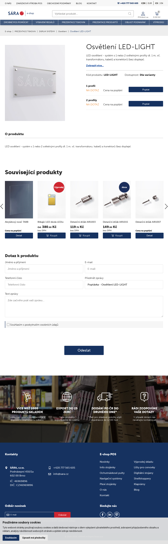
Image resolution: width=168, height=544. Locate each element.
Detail (19, 249)
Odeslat (84, 354)
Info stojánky (107, 471)
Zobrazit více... (95, 65)
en (161, 3)
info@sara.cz (60, 477)
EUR (150, 3)
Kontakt (92, 3)
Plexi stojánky (108, 487)
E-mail (89, 266)
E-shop (8, 31)
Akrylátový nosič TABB (17, 231)
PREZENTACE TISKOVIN (27, 31)
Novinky (105, 465)
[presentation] (84, 340)
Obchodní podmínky (59, 3)
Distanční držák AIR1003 (84, 231)
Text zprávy (11, 297)
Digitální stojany (143, 476)
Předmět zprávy (94, 281)
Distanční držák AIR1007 (149, 231)
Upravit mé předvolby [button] (34, 537)
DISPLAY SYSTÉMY (51, 31)
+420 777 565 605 (64, 471)
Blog (79, 3)
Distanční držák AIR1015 (116, 231)
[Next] (166, 218)
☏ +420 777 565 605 (127, 3)
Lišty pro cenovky (144, 471)
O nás (8, 3)
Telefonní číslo (13, 281)
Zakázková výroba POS (29, 3)
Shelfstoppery (142, 482)
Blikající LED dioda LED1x (48, 233)
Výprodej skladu (143, 465)
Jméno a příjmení (15, 266)
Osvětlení (67, 31)
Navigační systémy (111, 482)
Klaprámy (139, 487)
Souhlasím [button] (11, 537)
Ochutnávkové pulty (112, 476)
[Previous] (1, 218)
